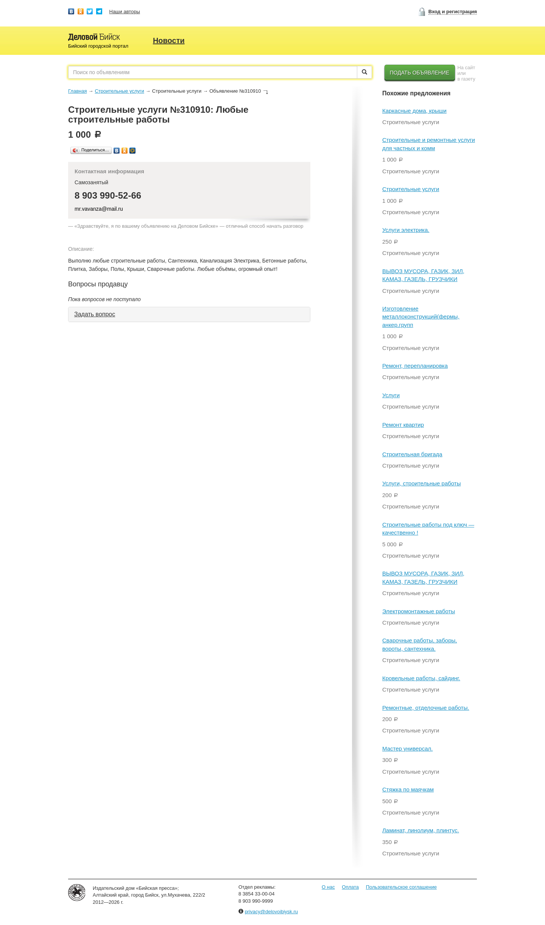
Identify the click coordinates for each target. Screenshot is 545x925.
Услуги (391, 395)
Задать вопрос (94, 314)
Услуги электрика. (405, 230)
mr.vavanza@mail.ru (99, 209)
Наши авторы (124, 11)
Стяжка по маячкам (408, 789)
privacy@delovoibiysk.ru (271, 911)
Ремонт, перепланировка (415, 365)
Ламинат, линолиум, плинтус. (420, 830)
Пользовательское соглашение (401, 887)
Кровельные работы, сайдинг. (421, 678)
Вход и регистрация (452, 11)
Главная (77, 91)
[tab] (189, 314)
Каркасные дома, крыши (414, 110)
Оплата (350, 887)
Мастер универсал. (407, 748)
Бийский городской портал (98, 46)
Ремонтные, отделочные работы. (425, 707)
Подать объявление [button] (420, 73)
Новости (169, 40)
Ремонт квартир (403, 424)
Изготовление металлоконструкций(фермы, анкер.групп (420, 316)
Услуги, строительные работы (421, 483)
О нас (328, 887)
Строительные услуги (119, 91)
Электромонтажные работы (418, 611)
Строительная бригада (412, 454)
